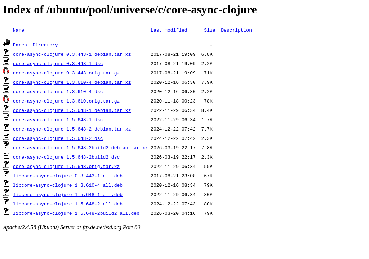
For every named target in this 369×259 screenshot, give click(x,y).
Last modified (169, 30)
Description (236, 30)
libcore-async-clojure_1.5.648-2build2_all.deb (76, 213)
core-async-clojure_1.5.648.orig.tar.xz (66, 166)
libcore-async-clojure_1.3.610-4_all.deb (68, 185)
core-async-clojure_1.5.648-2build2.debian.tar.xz (80, 147)
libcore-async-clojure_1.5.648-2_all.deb (68, 203)
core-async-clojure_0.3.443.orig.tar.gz (66, 72)
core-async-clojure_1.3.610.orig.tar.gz (66, 100)
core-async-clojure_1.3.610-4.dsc (58, 91)
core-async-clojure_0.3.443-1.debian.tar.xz (72, 54)
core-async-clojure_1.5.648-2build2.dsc (66, 157)
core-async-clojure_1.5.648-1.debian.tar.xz (72, 110)
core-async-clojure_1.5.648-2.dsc (58, 138)
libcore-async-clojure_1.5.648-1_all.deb (68, 194)
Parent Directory (35, 44)
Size (209, 30)
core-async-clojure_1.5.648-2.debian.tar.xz (72, 129)
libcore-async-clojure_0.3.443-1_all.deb (68, 175)
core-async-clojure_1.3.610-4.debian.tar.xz (72, 82)
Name (18, 30)
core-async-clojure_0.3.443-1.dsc (58, 63)
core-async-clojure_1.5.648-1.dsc (58, 119)
